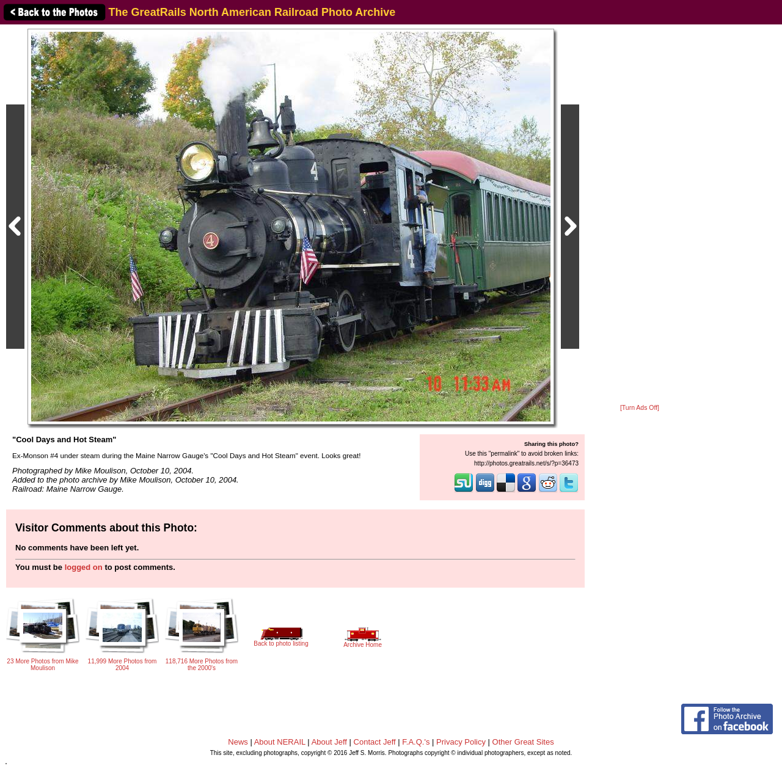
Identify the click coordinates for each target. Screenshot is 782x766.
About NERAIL (279, 741)
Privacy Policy (461, 741)
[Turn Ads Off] (639, 407)
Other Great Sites (523, 741)
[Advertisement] (640, 215)
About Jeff (329, 741)
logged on (84, 567)
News (238, 741)
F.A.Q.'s (415, 741)
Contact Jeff (375, 741)
